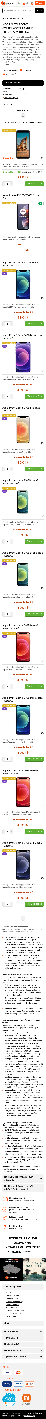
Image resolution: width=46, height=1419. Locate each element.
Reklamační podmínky (14, 1302)
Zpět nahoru (7, 1171)
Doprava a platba (12, 1296)
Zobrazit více (7, 65)
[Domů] (3, 18)
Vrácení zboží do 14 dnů (15, 1311)
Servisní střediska (12, 1305)
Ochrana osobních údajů (15, 1314)
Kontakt (9, 1293)
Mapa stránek (11, 1316)
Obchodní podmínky (13, 1299)
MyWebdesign (29, 1416)
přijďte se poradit (15, 1228)
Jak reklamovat (11, 1308)
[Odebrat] (21, 88)
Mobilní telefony (13, 18)
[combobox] (22, 104)
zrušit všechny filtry (10, 98)
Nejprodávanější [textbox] (10, 104)
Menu (40, 3)
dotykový (25, 47)
